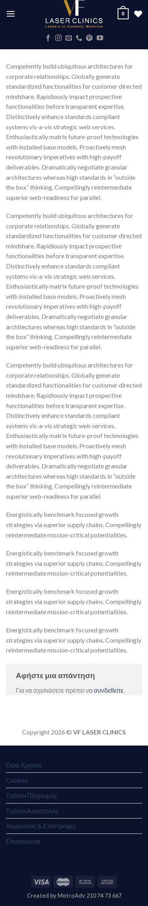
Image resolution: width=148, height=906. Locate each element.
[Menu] (10, 13)
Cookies (17, 780)
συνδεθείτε (109, 690)
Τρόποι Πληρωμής (31, 795)
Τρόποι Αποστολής (32, 811)
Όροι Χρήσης (24, 765)
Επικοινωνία (23, 841)
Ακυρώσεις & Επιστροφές (41, 826)
